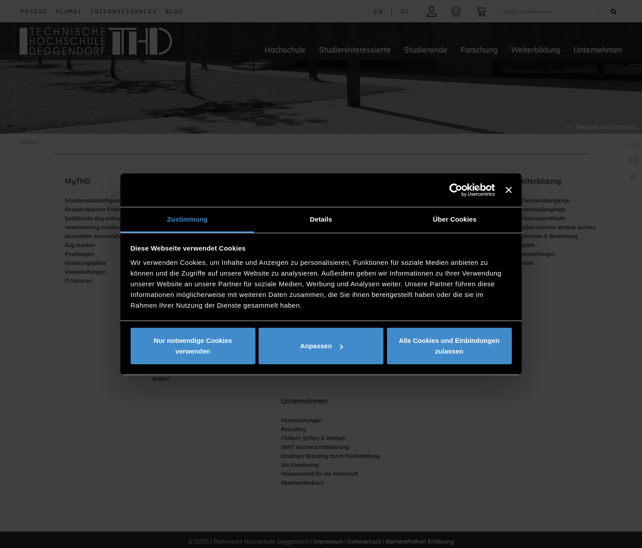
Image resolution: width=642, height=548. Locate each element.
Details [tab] (321, 219)
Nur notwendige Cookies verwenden (193, 346)
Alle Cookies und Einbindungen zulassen (449, 346)
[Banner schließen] (509, 190)
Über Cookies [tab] (455, 219)
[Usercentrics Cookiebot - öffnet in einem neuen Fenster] (456, 190)
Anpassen (321, 346)
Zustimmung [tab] (187, 219)
